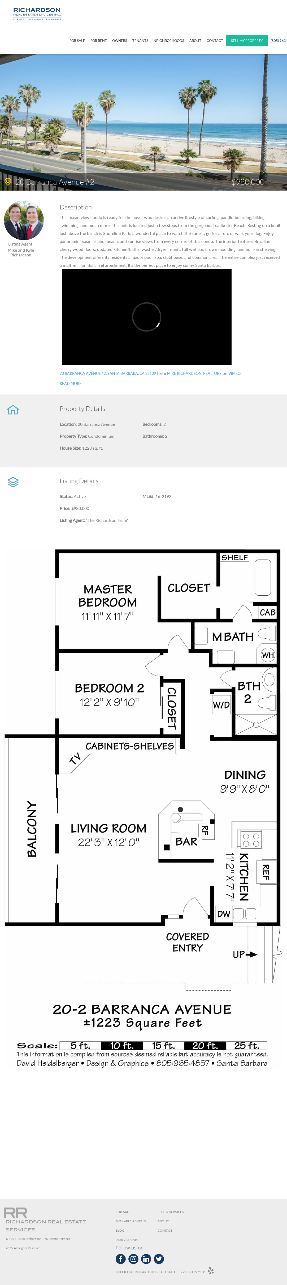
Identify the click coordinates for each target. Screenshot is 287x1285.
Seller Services (171, 1212)
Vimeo (234, 373)
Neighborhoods (169, 40)
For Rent (98, 40)
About (195, 40)
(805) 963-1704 (127, 1240)
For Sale (77, 40)
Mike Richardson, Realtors (194, 373)
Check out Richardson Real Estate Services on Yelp (165, 1270)
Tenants (140, 40)
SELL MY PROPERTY (247, 40)
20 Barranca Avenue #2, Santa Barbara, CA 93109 (108, 373)
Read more (70, 383)
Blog (120, 1230)
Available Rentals (131, 1221)
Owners (119, 40)
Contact (215, 40)
